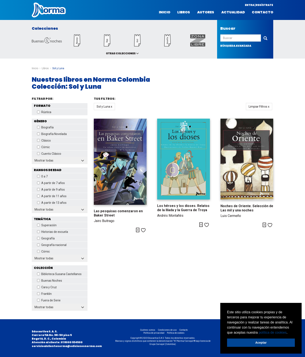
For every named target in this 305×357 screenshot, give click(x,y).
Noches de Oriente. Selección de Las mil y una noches (246, 208)
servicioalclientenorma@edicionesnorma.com (67, 346)
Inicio (164, 12)
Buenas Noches (49, 280)
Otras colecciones (121, 53)
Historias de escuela (52, 231)
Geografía (46, 238)
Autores (205, 12)
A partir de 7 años (51, 183)
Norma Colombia (49, 10)
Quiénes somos (147, 330)
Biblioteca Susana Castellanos (59, 274)
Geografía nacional (52, 245)
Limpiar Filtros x (259, 106)
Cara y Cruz (47, 287)
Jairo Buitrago (104, 221)
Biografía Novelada (52, 134)
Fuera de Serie (49, 300)
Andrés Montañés (170, 216)
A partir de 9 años (51, 189)
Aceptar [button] (261, 342)
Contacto (262, 12)
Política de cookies (175, 333)
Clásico (44, 140)
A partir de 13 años (52, 202)
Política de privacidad (153, 333)
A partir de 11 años (52, 196)
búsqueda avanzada (235, 46)
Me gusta (143, 230)
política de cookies (273, 332)
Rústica (44, 112)
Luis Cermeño (230, 216)
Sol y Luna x (104, 106)
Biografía (45, 127)
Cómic (43, 147)
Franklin (44, 293)
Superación (47, 225)
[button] (289, 332)
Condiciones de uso (167, 330)
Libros (183, 12)
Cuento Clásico (49, 153)
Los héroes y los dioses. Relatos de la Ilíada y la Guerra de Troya (183, 208)
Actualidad (233, 12)
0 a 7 (42, 176)
